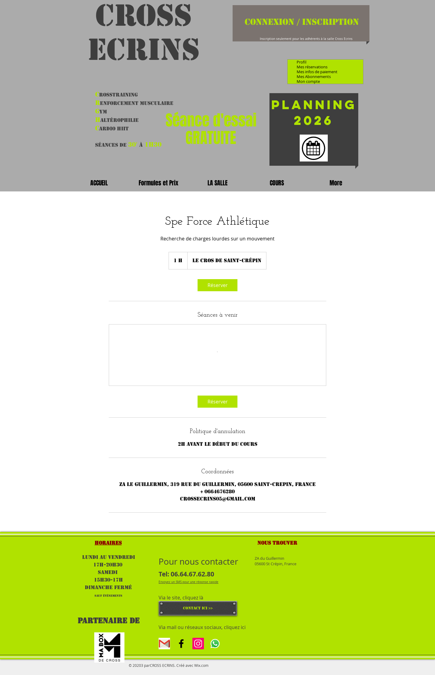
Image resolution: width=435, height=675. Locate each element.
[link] (217, 285)
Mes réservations (312, 66)
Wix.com (201, 665)
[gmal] (164, 643)
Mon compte (308, 81)
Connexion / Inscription (302, 21)
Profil (301, 62)
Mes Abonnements (314, 76)
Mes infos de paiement (317, 71)
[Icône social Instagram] (198, 643)
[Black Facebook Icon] (181, 643)
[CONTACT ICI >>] (198, 608)
